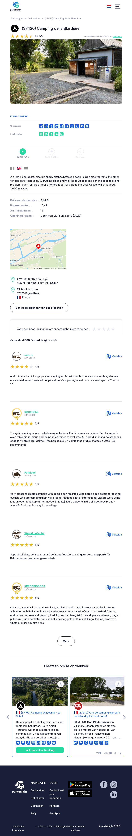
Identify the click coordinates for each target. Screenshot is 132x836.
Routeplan (23, 153)
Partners (54, 805)
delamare (117, 36)
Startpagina (16, 18)
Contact (80, 153)
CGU (40, 826)
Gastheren (37, 805)
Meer (66, 641)
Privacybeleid (63, 826)
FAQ (33, 813)
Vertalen (114, 356)
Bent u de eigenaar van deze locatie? (39, 307)
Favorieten (51, 153)
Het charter (37, 798)
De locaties (34, 18)
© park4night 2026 (109, 826)
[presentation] (14, 71)
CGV (49, 826)
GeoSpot (54, 813)
